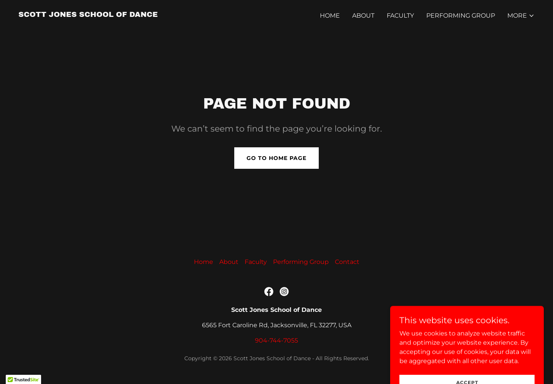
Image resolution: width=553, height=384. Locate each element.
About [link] (363, 15)
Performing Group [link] (460, 15)
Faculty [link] (400, 15)
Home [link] (330, 15)
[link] (88, 14)
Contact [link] (347, 261)
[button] (521, 15)
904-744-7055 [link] (276, 340)
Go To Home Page (276, 158)
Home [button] (203, 261)
